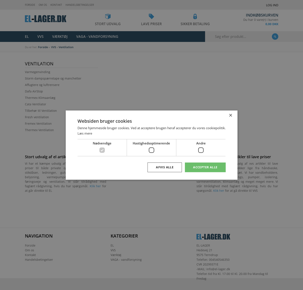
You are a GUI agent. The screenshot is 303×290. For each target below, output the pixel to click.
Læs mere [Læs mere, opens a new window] (85, 133)
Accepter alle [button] (205, 167)
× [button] (230, 115)
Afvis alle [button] (165, 167)
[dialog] (151, 145)
